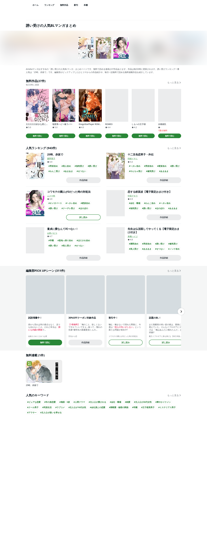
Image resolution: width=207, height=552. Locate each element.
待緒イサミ (133, 158)
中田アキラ (133, 195)
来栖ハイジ (133, 236)
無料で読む (37, 136)
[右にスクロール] (181, 311)
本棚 (86, 5)
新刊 (76, 5)
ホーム (35, 5)
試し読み (83, 217)
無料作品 (64, 5)
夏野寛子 (51, 158)
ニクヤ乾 (51, 195)
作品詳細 (83, 180)
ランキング (49, 5)
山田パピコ (52, 233)
